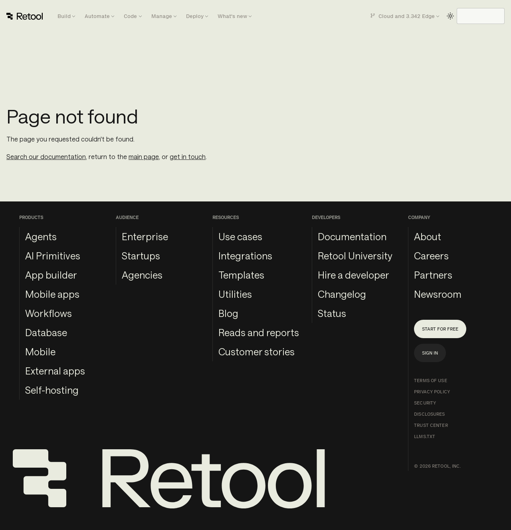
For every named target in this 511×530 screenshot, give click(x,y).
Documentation (352, 236)
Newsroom (437, 294)
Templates (241, 275)
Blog (228, 313)
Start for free (440, 329)
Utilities (235, 294)
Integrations (245, 255)
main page (144, 156)
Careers (431, 255)
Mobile (40, 351)
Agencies (142, 275)
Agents (41, 236)
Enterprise (145, 236)
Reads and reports (258, 332)
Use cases (240, 236)
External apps (55, 371)
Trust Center (431, 425)
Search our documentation (46, 156)
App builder (51, 275)
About (427, 236)
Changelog (342, 294)
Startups (141, 255)
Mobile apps (52, 294)
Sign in (430, 353)
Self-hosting (52, 390)
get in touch (188, 156)
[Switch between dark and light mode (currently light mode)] (450, 16)
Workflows (48, 313)
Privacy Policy (432, 391)
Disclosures (429, 414)
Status (332, 313)
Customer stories (256, 351)
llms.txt (424, 436)
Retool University (355, 255)
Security (425, 402)
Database (46, 332)
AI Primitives (52, 255)
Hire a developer (353, 275)
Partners (433, 275)
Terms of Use (430, 380)
